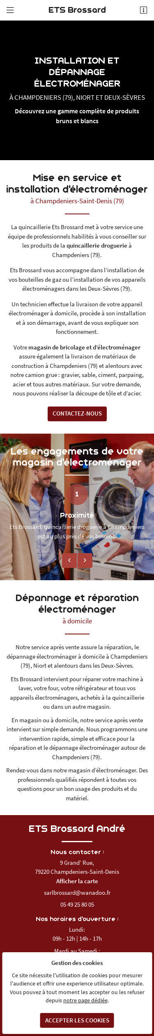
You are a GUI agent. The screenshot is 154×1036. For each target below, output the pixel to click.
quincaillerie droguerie (97, 245)
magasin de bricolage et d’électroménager (84, 347)
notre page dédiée (85, 1000)
